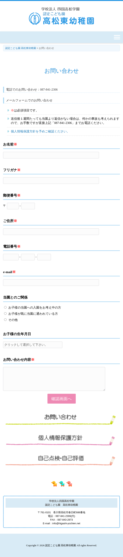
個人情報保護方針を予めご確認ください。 (40, 131)
